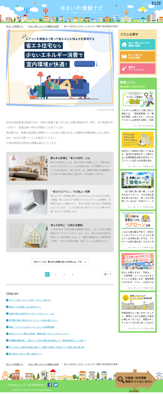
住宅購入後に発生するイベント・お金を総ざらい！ (34, 322)
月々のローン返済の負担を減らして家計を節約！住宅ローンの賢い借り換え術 (47, 349)
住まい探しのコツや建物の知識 (136, 45)
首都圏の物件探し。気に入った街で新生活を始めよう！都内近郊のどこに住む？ (48, 342)
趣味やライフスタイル (133, 71)
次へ (106, 276)
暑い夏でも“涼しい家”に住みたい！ (26, 355)
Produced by (152, 4)
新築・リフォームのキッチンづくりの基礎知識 (31, 328)
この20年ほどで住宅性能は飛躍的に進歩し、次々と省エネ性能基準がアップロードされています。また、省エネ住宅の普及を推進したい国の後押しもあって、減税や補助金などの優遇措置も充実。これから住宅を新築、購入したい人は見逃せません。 (60, 236)
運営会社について (16, 386)
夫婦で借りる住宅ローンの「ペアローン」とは (31, 315)
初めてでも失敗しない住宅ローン (25, 308)
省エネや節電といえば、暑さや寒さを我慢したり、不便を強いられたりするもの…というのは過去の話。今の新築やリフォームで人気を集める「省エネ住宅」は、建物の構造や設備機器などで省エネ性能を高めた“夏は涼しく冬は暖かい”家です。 (60, 168)
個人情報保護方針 (36, 386)
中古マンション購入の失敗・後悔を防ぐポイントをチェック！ (39, 335)
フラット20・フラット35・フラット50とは (30, 302)
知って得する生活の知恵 (132, 58)
